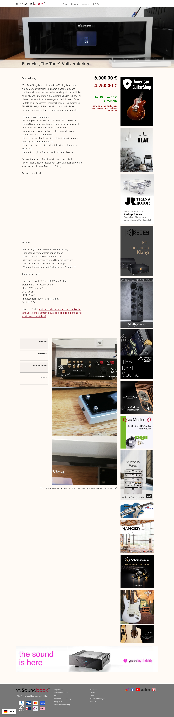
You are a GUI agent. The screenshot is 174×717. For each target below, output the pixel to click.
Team (92, 693)
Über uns (93, 690)
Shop (85, 4)
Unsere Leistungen (97, 699)
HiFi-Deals (98, 4)
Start (65, 4)
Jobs (92, 696)
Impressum (58, 690)
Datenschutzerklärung (63, 693)
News (74, 4)
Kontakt (93, 702)
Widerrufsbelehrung (62, 705)
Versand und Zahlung (62, 699)
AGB (56, 696)
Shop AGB (58, 702)
